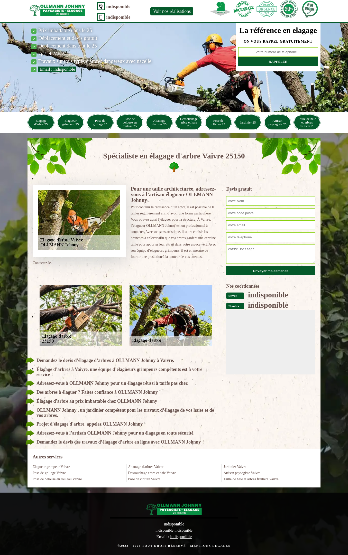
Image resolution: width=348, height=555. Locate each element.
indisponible (117, 6)
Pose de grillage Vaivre (49, 473)
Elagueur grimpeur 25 (70, 122)
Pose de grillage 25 (100, 122)
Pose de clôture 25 (218, 122)
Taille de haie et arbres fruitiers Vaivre (251, 479)
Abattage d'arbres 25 (159, 122)
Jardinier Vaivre (235, 467)
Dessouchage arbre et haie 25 (189, 122)
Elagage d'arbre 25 (41, 122)
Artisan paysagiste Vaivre (242, 473)
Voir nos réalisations (170, 11)
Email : (57, 69)
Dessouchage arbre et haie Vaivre (152, 473)
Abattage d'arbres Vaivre (145, 467)
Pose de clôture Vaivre (144, 479)
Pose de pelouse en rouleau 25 (130, 122)
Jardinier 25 (248, 122)
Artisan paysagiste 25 (277, 122)
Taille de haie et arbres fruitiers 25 (307, 122)
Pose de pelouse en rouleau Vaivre (57, 479)
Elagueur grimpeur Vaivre (51, 467)
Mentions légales (210, 545)
